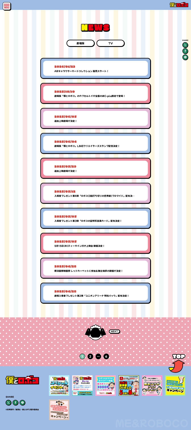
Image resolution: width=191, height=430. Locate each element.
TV (110, 43)
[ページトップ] (177, 364)
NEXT (114, 331)
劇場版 (80, 43)
